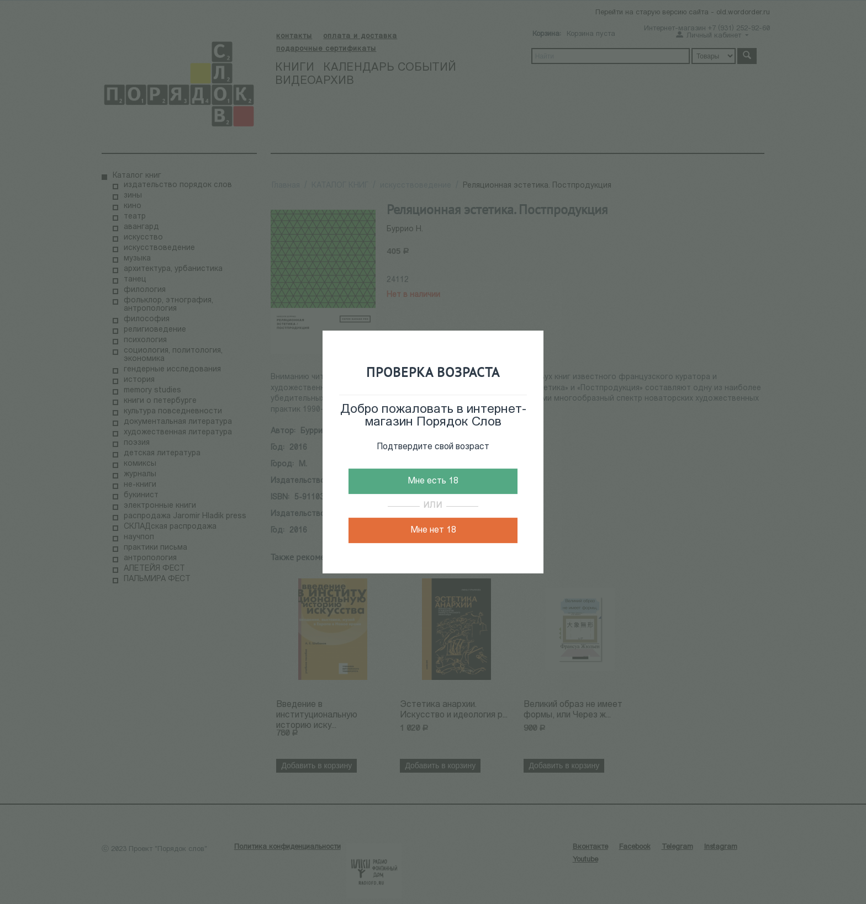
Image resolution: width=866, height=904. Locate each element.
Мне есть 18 (433, 481)
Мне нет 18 (433, 530)
